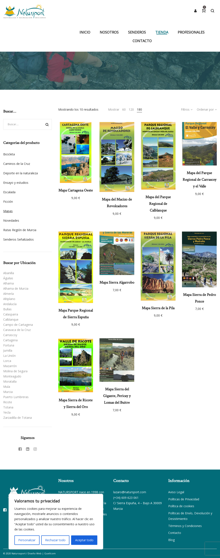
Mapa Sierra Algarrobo (116, 282)
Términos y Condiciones (185, 526)
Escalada (9, 192)
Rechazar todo (55, 540)
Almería (8, 294)
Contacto (174, 533)
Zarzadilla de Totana (17, 418)
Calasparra (10, 314)
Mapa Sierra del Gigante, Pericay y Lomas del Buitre (117, 396)
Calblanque (10, 319)
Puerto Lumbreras (16, 397)
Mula (6, 387)
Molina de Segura (15, 371)
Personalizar (26, 540)
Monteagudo (12, 376)
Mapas (8, 211)
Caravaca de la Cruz (17, 330)
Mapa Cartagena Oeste (75, 190)
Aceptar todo (84, 540)
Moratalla (10, 381)
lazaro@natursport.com (129, 492)
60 (124, 109)
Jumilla (7, 350)
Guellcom (50, 553)
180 (139, 109)
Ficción (8, 201)
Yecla (7, 412)
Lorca (7, 361)
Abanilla (8, 273)
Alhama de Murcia (15, 288)
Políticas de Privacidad (183, 499)
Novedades (11, 220)
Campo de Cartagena (18, 325)
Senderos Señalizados (18, 239)
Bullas (7, 309)
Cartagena (10, 340)
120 (131, 109)
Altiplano (9, 299)
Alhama (8, 283)
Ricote (7, 402)
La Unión (9, 356)
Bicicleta (9, 154)
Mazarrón (10, 366)
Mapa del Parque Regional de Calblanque (158, 204)
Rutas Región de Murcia (19, 230)
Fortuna (8, 345)
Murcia (8, 392)
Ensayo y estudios (15, 183)
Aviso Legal (176, 492)
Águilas (8, 278)
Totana (8, 407)
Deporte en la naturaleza (20, 173)
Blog (171, 540)
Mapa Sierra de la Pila (158, 308)
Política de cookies (181, 506)
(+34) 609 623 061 (126, 498)
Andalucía (10, 304)
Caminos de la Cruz (16, 164)
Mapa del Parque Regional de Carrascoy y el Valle (199, 179)
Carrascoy (10, 335)
